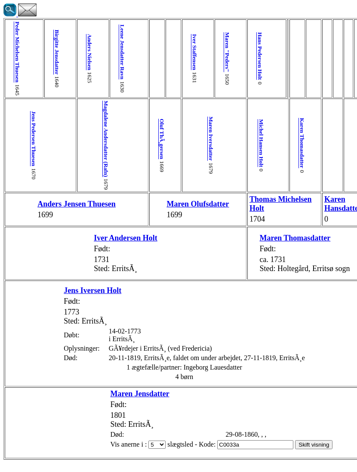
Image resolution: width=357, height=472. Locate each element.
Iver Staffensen (146, 52)
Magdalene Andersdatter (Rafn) (82, 139)
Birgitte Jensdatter (43, 52)
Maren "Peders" (172, 52)
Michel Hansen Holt (199, 143)
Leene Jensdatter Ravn (95, 52)
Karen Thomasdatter (226, 143)
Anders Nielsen (69, 52)
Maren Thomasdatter (223, 242)
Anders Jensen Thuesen (56, 208)
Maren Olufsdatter (146, 208)
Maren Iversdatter (159, 139)
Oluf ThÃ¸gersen (120, 139)
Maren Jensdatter (98, 402)
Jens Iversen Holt (51, 299)
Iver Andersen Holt (94, 247)
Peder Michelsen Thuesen (17, 52)
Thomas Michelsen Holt (204, 208)
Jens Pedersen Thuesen (30, 138)
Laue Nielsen (296, 247)
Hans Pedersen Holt (198, 56)
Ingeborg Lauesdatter (304, 300)
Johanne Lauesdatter (334, 251)
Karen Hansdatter (260, 208)
